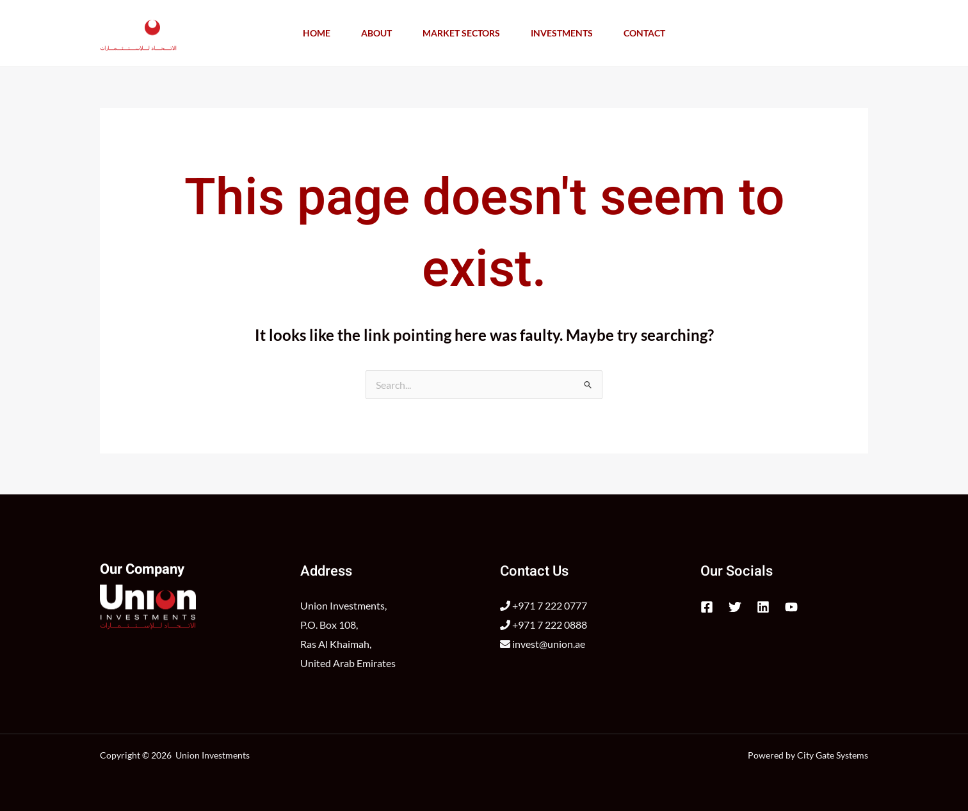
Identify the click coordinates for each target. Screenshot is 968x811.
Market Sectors (461, 33)
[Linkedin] (763, 607)
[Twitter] (735, 607)
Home (316, 33)
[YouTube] (791, 607)
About (376, 33)
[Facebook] (706, 607)
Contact (644, 33)
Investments (562, 33)
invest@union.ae (542, 644)
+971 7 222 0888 (543, 624)
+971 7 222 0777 (543, 605)
